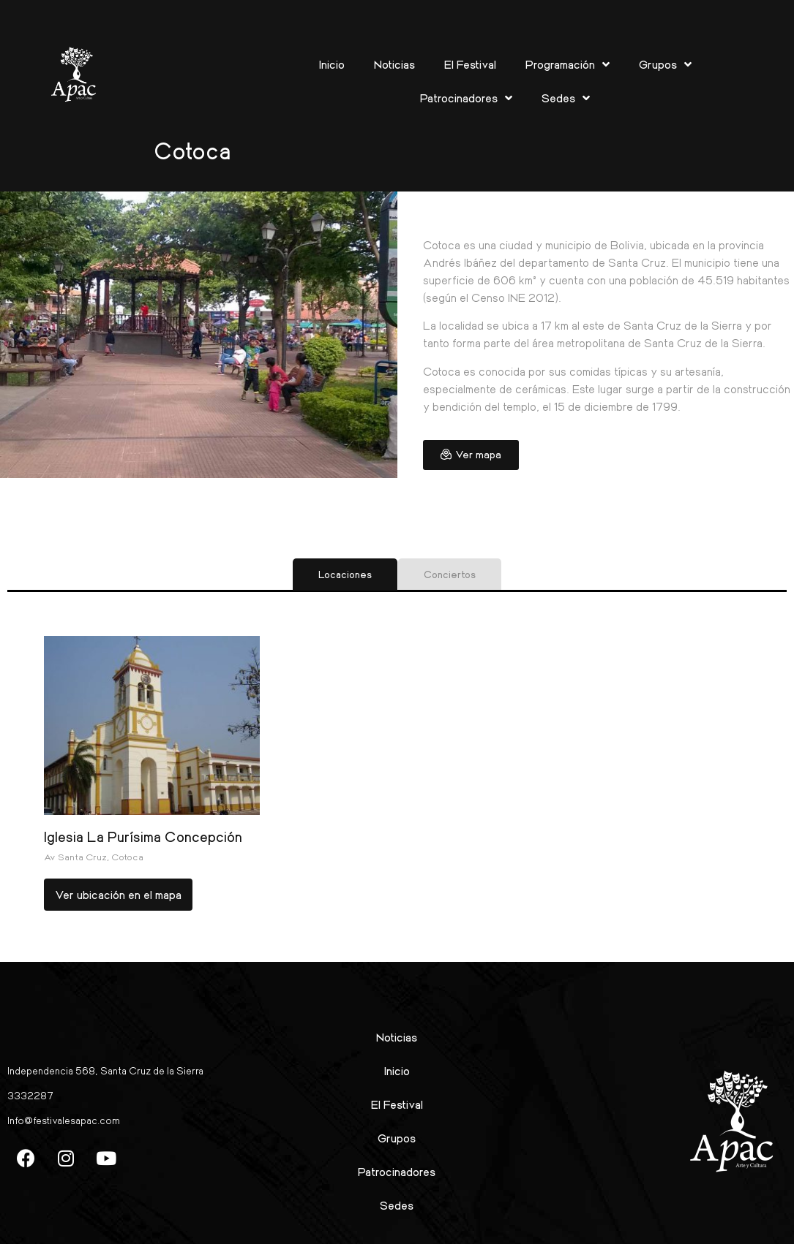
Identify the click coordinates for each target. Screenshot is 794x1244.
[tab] (345, 574)
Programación (567, 64)
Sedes (566, 98)
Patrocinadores (466, 98)
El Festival (470, 64)
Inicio (332, 64)
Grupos (665, 64)
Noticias (394, 64)
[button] (471, 455)
